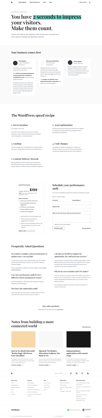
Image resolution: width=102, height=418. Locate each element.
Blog (51, 2)
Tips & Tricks (47, 385)
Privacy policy (88, 416)
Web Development (35, 2)
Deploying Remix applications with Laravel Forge (77, 353)
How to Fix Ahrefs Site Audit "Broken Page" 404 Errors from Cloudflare (23, 353)
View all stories (86, 327)
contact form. (60, 309)
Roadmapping (22, 2)
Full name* (55, 200)
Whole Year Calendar (65, 382)
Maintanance (31, 387)
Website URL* (56, 206)
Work (44, 2)
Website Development (33, 385)
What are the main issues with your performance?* (66, 213)
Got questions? (86, 228)
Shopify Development (32, 392)
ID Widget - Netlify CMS (65, 391)
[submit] (58, 228)
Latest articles (47, 382)
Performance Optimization (33, 389)
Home (12, 382)
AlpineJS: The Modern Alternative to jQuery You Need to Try (49, 353)
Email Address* (76, 200)
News (45, 389)
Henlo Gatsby (63, 385)
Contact (13, 394)
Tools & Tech (47, 387)
